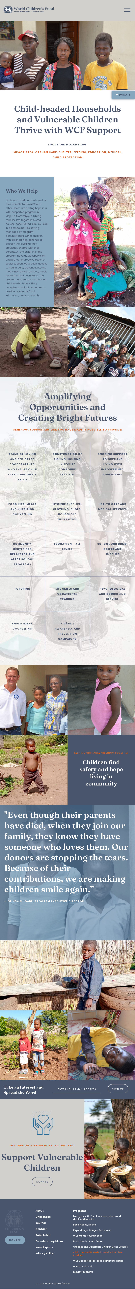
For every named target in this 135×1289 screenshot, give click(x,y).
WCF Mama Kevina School (88, 1235)
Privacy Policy (45, 1253)
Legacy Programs (83, 1272)
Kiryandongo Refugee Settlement (92, 1230)
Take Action (43, 1235)
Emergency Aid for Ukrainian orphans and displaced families (97, 1218)
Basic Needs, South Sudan (88, 1241)
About (40, 1210)
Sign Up (118, 1088)
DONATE (15, 1240)
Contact (41, 1229)
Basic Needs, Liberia (84, 1224)
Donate (123, 94)
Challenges (43, 1217)
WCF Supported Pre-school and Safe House (98, 1260)
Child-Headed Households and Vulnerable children (97, 1254)
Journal (41, 1223)
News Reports (44, 1247)
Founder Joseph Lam (49, 1241)
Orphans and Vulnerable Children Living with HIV (100, 1246)
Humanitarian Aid (83, 1266)
